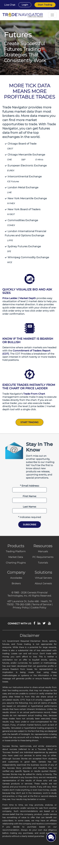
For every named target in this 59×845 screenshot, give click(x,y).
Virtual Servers (43, 577)
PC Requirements (42, 557)
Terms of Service (41, 604)
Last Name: (29, 506)
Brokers (16, 583)
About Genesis (43, 583)
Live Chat (9, 4)
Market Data (15, 557)
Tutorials (43, 562)
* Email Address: (29, 485)
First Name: (29, 496)
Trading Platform (16, 551)
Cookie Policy (38, 607)
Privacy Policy (21, 607)
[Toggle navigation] (52, 15)
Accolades (16, 577)
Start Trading (45, 4)
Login (25, 4)
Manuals (43, 551)
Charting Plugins (16, 562)
